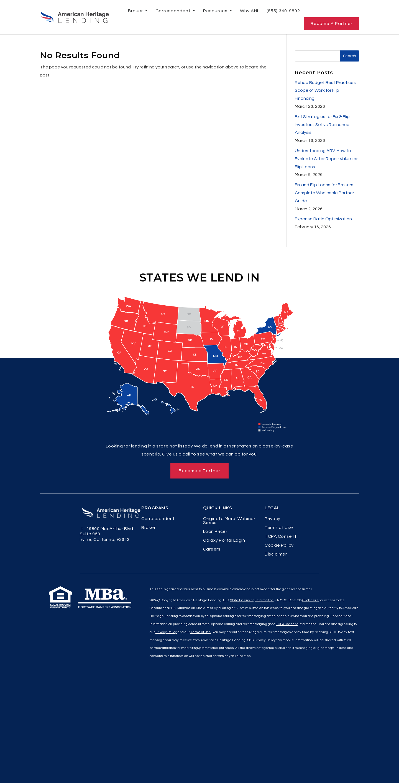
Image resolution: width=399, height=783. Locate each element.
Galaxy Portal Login (224, 540)
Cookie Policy (279, 545)
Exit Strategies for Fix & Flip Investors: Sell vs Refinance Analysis (322, 124)
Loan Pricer (215, 531)
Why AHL (250, 11)
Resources (215, 11)
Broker (135, 11)
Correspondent (173, 11)
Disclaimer (276, 554)
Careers (212, 549)
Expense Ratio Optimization (323, 219)
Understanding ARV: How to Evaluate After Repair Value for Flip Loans (326, 159)
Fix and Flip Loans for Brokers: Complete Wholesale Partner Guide (324, 193)
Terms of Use (279, 528)
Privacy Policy (166, 632)
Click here (310, 600)
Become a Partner (331, 23)
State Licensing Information (252, 600)
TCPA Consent (280, 536)
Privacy (272, 519)
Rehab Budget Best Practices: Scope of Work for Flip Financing (326, 90)
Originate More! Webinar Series (229, 521)
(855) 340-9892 (283, 11)
